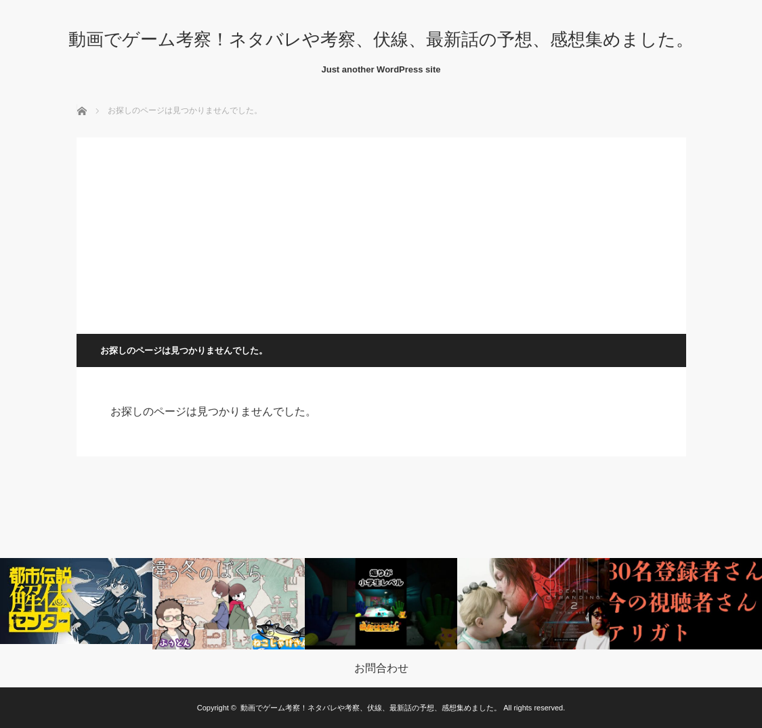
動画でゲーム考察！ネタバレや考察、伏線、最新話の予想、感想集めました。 (381, 39)
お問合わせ (381, 668)
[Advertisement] (381, 232)
